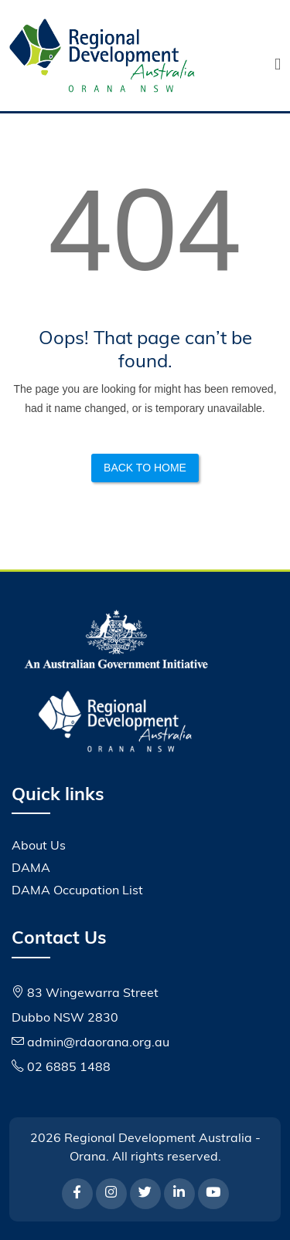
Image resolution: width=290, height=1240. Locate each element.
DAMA (31, 869)
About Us (39, 846)
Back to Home (145, 467)
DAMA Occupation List (77, 891)
